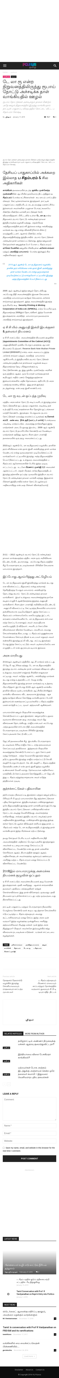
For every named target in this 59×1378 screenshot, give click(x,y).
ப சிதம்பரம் (37, 948)
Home (5, 72)
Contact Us (40, 1370)
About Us (29, 1370)
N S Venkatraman (10, 1318)
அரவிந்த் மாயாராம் (32, 945)
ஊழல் (14, 77)
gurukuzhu (7, 1350)
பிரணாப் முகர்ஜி (10, 951)
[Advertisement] (29, 31)
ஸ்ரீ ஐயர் (8, 117)
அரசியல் (13, 72)
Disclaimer (19, 1370)
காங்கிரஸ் (7, 948)
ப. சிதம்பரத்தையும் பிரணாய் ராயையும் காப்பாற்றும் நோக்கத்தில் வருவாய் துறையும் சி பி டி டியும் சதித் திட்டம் (43, 986)
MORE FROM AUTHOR (34, 1034)
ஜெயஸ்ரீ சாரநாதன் (11, 1272)
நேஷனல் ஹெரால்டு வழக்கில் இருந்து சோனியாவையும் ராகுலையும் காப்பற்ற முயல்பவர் (13, 986)
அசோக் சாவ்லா (16, 945)
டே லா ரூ (27, 948)
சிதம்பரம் (17, 948)
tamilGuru (7, 1334)
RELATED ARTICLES (13, 1034)
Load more (29, 1356)
